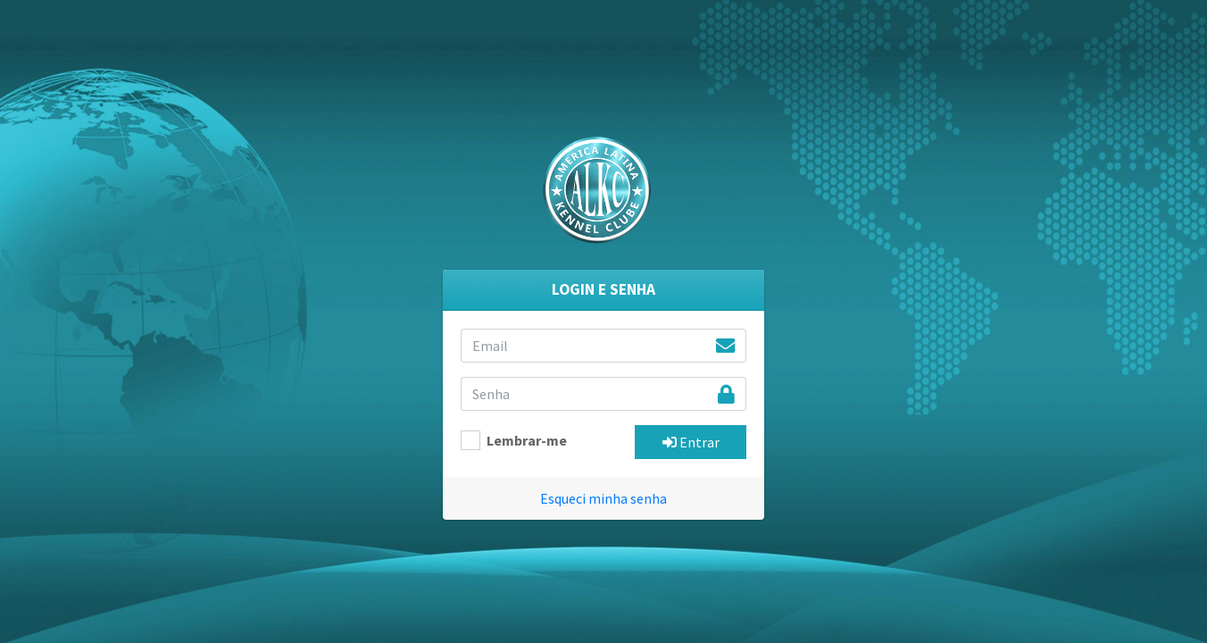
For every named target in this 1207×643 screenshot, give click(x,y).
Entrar (691, 442)
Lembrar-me (527, 440)
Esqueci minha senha (603, 498)
